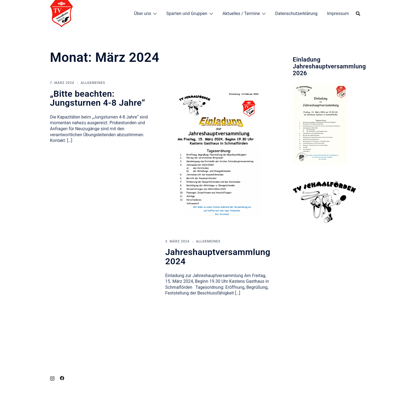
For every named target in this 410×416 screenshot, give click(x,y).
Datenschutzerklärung (296, 13)
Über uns (142, 13)
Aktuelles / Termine (241, 13)
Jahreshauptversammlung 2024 (217, 256)
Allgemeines (93, 83)
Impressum (338, 13)
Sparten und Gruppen (186, 13)
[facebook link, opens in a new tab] (62, 377)
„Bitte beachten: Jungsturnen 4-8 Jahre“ (97, 98)
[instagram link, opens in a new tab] (52, 377)
